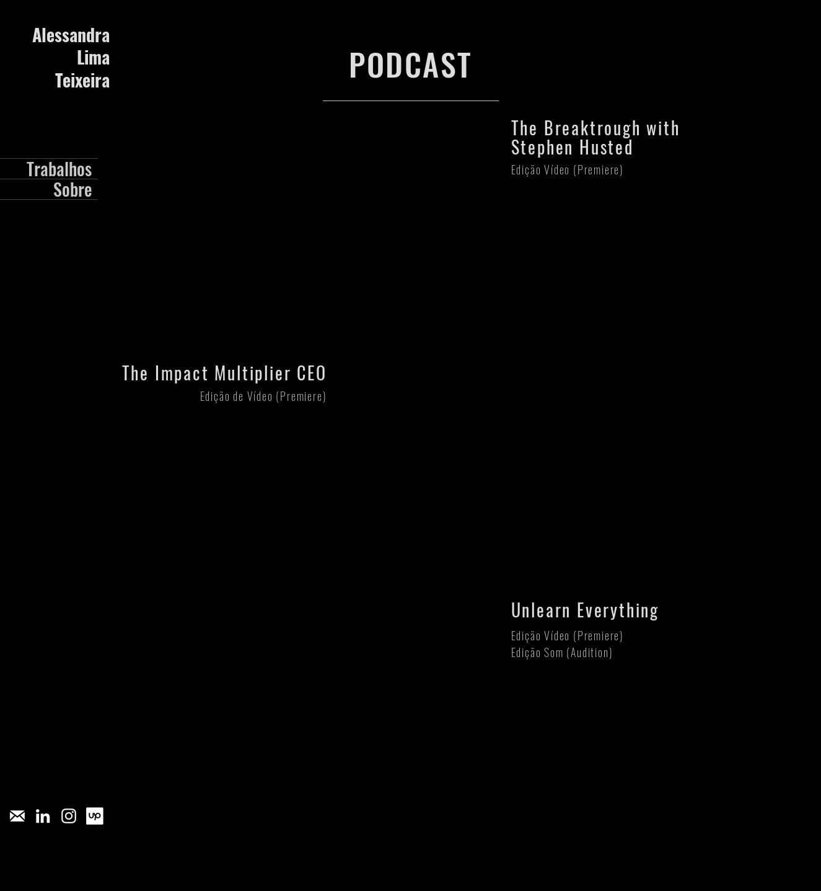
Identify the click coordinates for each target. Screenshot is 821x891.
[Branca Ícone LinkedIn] (43, 816)
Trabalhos (59, 169)
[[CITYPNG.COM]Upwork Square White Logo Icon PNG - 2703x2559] (95, 816)
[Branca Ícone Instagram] (69, 816)
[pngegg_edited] (17, 816)
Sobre (72, 189)
